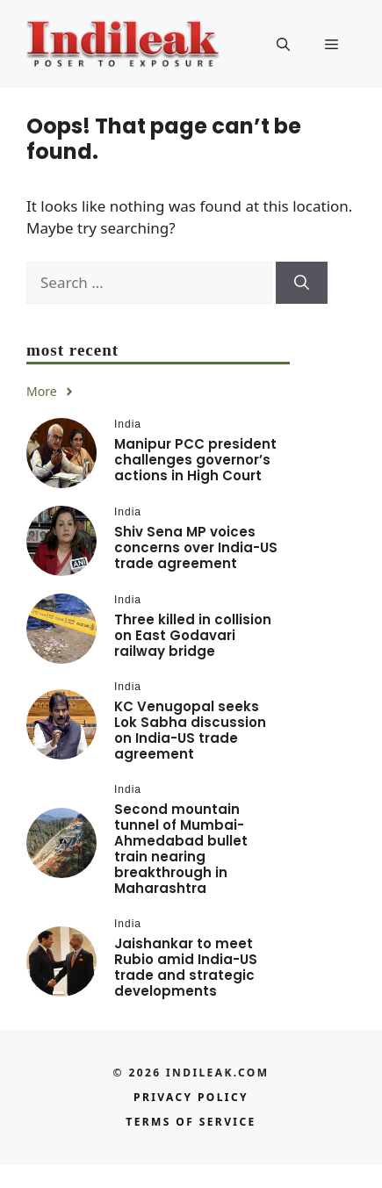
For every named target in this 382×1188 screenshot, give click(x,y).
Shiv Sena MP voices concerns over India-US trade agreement (195, 547)
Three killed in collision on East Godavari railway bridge (192, 635)
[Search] (302, 283)
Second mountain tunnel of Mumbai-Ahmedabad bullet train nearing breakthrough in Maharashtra (181, 848)
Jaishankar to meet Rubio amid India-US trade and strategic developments (185, 967)
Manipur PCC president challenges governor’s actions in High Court (195, 460)
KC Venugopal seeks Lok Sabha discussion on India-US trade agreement (190, 730)
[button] (283, 44)
